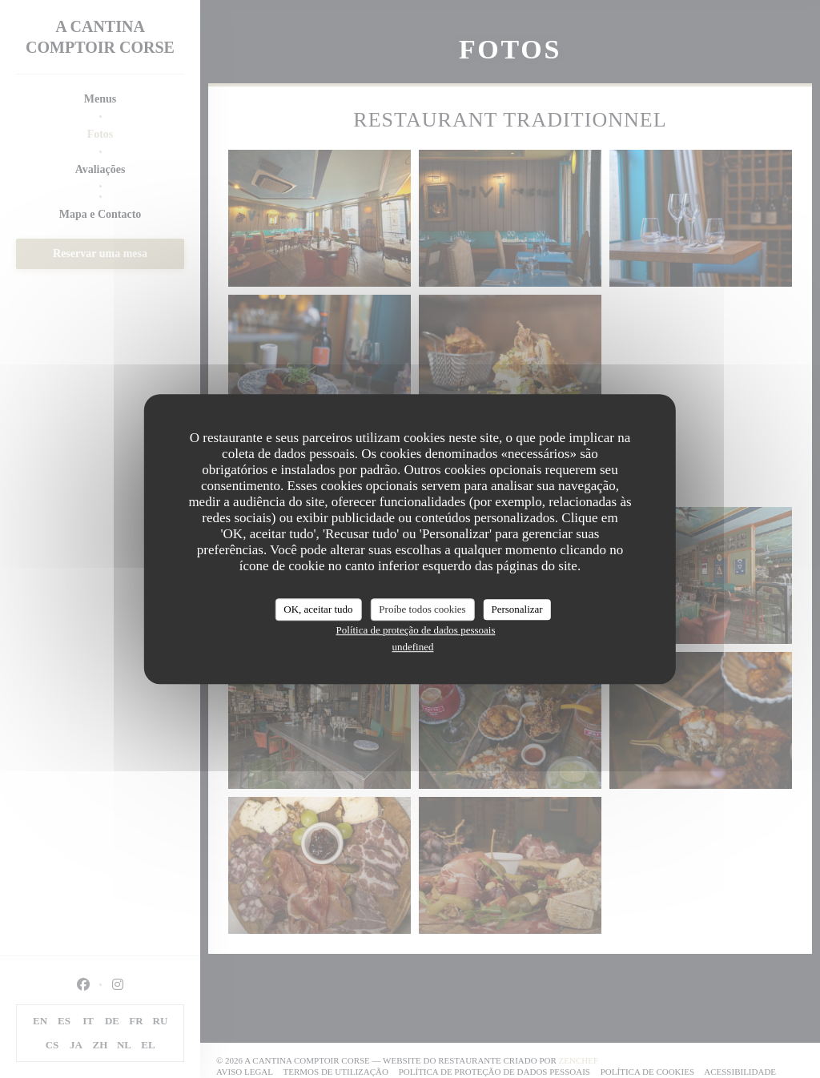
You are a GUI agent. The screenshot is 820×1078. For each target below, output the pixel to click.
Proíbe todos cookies (422, 609)
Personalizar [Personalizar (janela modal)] (516, 609)
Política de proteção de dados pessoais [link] (416, 630)
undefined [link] (413, 647)
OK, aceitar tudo (317, 609)
